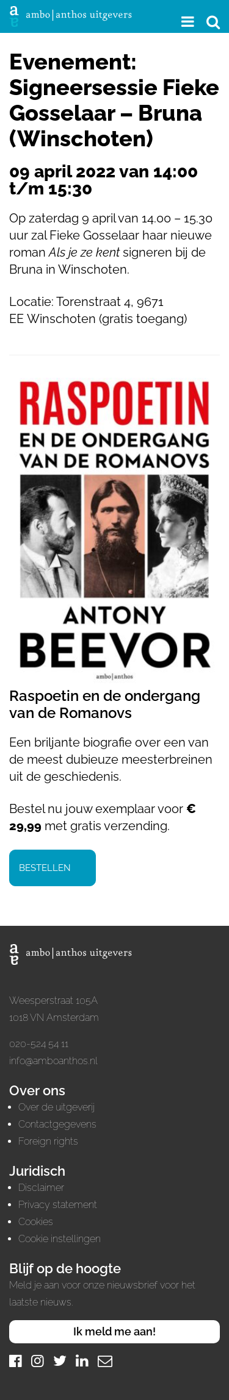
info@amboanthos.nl (53, 1061)
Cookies (35, 1222)
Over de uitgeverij (56, 1107)
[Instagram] (37, 1361)
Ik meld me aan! (114, 1331)
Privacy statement (57, 1204)
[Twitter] (60, 1361)
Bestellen (45, 867)
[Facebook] (15, 1361)
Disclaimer (41, 1187)
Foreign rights (48, 1141)
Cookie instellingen (59, 1239)
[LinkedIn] (82, 1361)
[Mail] (105, 1361)
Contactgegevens (57, 1124)
